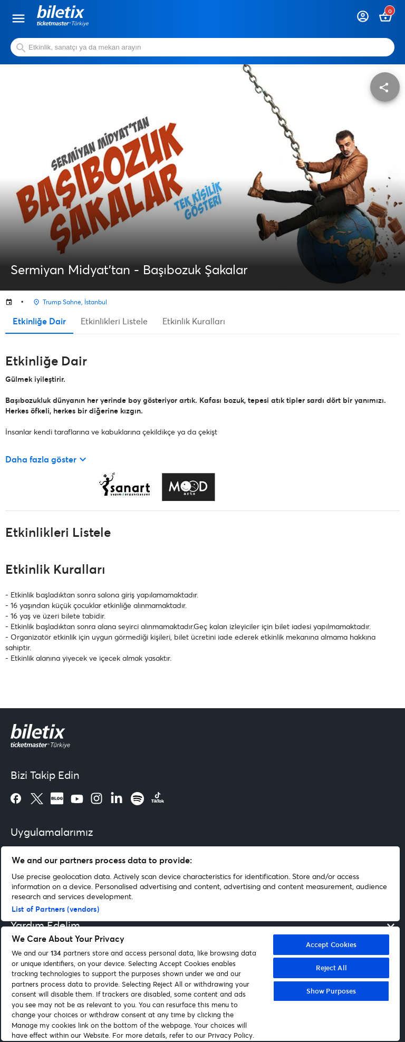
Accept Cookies (331, 944)
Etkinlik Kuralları (193, 320)
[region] (200, 943)
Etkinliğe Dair (39, 320)
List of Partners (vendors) (55, 909)
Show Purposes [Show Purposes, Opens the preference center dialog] (331, 991)
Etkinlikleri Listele (114, 320)
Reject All (331, 967)
